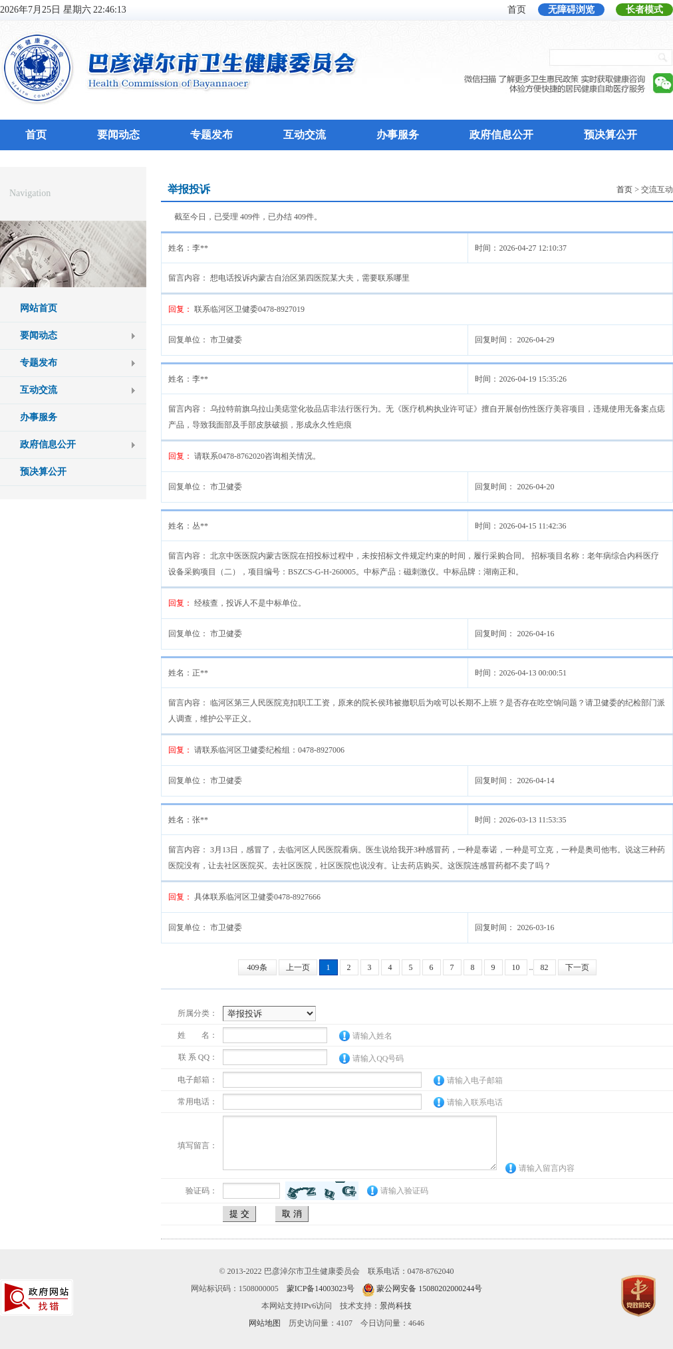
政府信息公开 (501, 134)
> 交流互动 (644, 189)
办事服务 (397, 134)
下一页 (577, 967)
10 (516, 967)
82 (545, 967)
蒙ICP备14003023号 (321, 1288)
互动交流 (304, 134)
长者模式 (644, 10)
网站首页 (38, 308)
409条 (257, 967)
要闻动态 (118, 134)
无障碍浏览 (571, 10)
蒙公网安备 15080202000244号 (429, 1288)
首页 (516, 10)
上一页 (298, 967)
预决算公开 (610, 134)
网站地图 (265, 1323)
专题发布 (211, 134)
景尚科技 (396, 1305)
